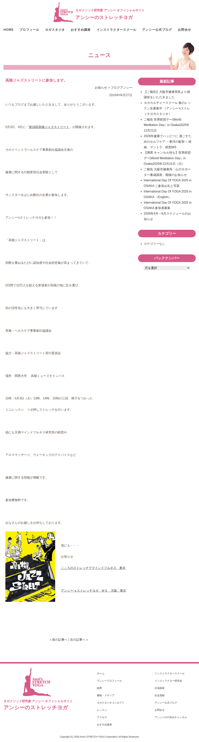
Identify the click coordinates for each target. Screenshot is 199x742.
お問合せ (184, 29)
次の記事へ (77, 639)
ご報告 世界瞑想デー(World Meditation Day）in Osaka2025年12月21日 (166, 125)
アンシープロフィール (109, 680)
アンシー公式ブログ (157, 29)
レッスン (102, 710)
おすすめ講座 (81, 29)
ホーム (100, 673)
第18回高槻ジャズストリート (49, 127)
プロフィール (29, 29)
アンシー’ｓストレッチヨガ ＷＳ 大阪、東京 (93, 590)
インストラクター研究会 (168, 680)
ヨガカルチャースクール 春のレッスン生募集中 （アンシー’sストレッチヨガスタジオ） (167, 108)
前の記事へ (59, 639)
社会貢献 (160, 695)
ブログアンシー (121, 87)
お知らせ (101, 87)
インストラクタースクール (116, 29)
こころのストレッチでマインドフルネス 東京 (93, 568)
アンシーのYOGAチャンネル (171, 717)
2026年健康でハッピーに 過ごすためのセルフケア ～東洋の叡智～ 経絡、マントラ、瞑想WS (168, 141)
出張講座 (160, 688)
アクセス (102, 717)
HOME (8, 29)
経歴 (99, 688)
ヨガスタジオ (55, 29)
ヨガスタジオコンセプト (110, 702)
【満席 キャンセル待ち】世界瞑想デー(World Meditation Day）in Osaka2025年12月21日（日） (167, 158)
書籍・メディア (105, 695)
